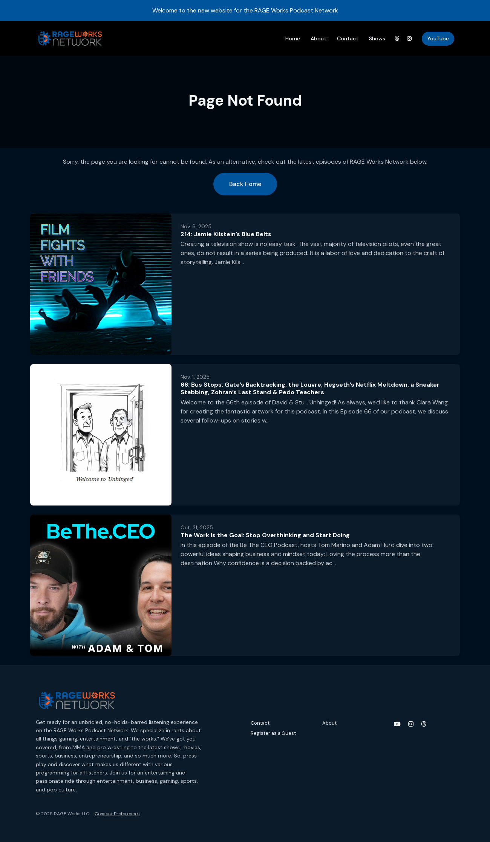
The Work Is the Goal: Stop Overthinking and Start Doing (265, 535)
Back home (245, 184)
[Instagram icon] (410, 724)
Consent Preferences (117, 814)
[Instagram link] (409, 39)
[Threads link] (396, 39)
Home (292, 38)
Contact (347, 38)
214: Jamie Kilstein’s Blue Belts (226, 234)
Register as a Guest (273, 733)
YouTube (438, 38)
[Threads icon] (423, 724)
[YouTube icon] (397, 724)
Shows (377, 38)
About (318, 38)
